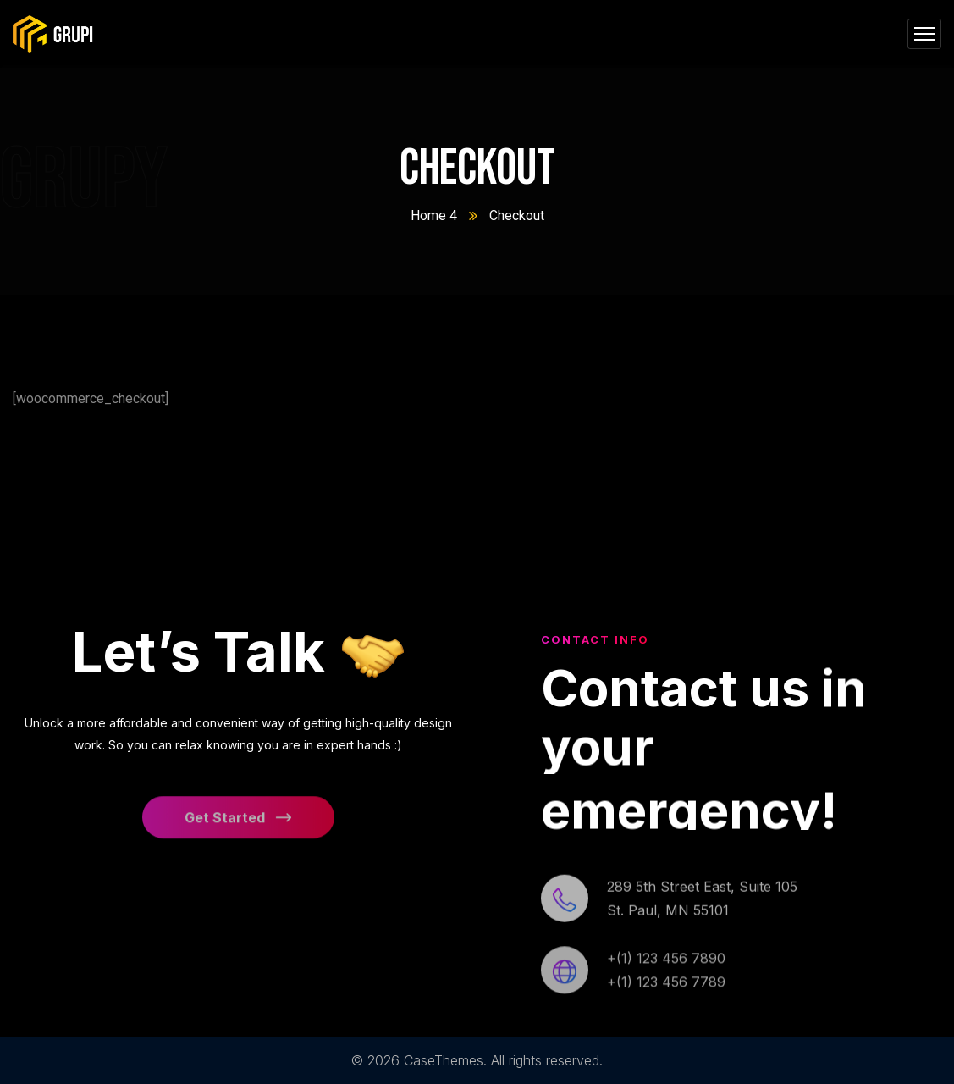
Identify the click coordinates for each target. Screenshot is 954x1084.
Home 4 (434, 215)
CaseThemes (443, 1060)
